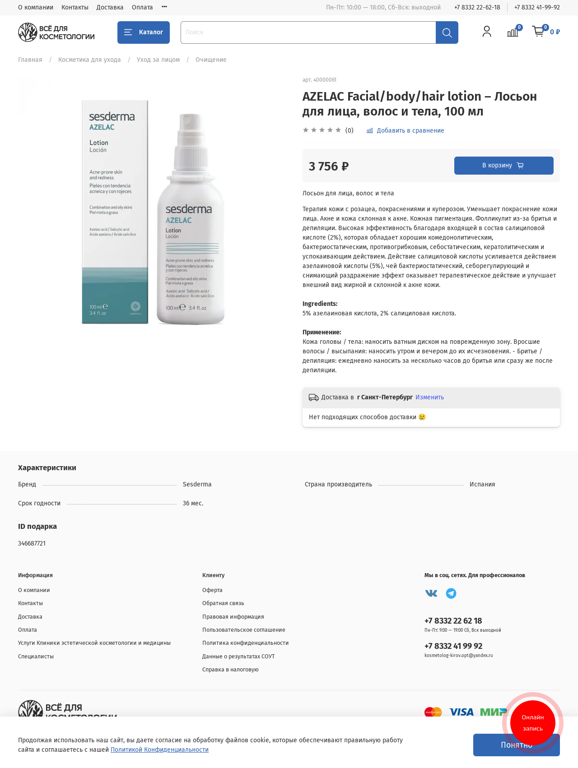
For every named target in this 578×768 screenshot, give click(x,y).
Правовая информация (233, 616)
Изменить (429, 397)
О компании (35, 7)
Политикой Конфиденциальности (160, 750)
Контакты (75, 7)
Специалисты (36, 656)
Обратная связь (223, 603)
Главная (30, 60)
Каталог (143, 32)
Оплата (142, 7)
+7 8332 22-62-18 (477, 7)
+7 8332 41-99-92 (537, 7)
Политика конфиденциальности (245, 642)
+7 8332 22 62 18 (453, 621)
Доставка (110, 7)
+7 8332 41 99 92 (453, 646)
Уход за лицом (158, 60)
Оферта (212, 590)
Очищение (211, 60)
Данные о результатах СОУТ (238, 656)
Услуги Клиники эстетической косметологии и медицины (94, 642)
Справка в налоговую (230, 669)
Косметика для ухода (89, 60)
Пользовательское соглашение (243, 629)
